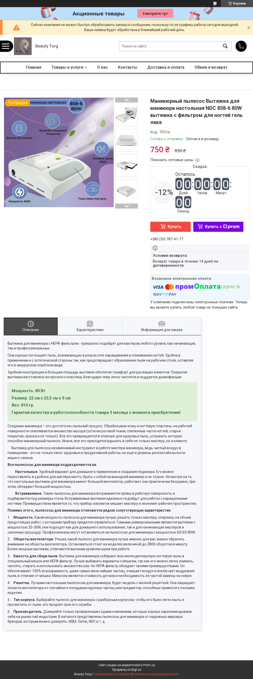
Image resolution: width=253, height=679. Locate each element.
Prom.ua (149, 665)
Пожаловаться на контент (112, 674)
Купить (174, 226)
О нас (102, 67)
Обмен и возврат (211, 67)
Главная (33, 67)
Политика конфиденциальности (156, 674)
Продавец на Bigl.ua (126, 669)
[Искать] (225, 46)
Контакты (127, 67)
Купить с (222, 226)
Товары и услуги (67, 67)
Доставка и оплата (165, 67)
